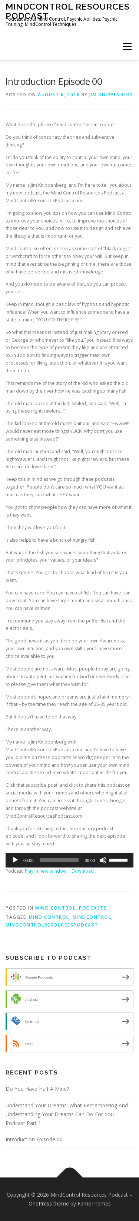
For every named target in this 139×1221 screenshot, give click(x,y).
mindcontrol (92, 917)
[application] (69, 860)
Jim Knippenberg (111, 95)
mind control (49, 917)
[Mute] (103, 860)
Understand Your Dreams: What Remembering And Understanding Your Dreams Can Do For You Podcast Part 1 (67, 1114)
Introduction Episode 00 (34, 1139)
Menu (126, 46)
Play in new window (46, 871)
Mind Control (55, 908)
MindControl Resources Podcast (68, 11)
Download (83, 871)
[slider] (59, 860)
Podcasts (93, 908)
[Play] (15, 860)
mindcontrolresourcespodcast (52, 925)
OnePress (40, 1203)
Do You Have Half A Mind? (37, 1088)
